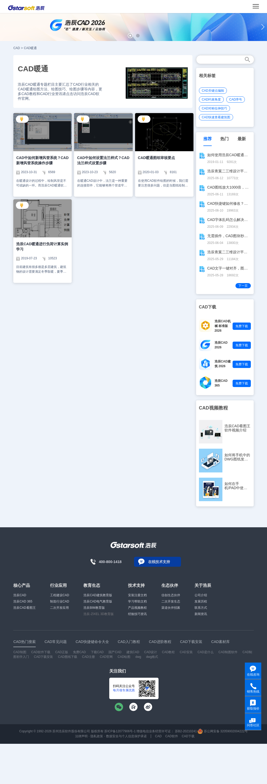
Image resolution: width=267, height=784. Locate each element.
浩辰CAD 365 (22, 601)
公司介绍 (201, 595)
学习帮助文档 (137, 601)
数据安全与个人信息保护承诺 (126, 736)
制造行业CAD (59, 601)
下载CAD (97, 652)
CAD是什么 (206, 652)
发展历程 (201, 601)
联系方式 (201, 608)
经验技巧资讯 (137, 614)
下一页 (243, 286)
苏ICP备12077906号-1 (120, 731)
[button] (130, 36)
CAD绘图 (124, 657)
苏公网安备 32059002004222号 (223, 731)
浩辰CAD (19, 595)
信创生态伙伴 (170, 595)
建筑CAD (132, 652)
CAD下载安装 (43, 657)
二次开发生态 (170, 601)
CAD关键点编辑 (213, 90)
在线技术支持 (159, 562)
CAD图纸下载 (67, 657)
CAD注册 (88, 657)
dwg (138, 657)
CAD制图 (19, 652)
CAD (16, 48)
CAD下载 (188, 736)
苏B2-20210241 (186, 731)
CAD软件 (171, 736)
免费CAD (79, 652)
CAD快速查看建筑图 (216, 117)
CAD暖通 (30, 48)
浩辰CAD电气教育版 (97, 601)
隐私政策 (96, 736)
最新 (242, 139)
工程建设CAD (59, 595)
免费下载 (241, 326)
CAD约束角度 (211, 99)
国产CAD (114, 652)
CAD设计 (150, 652)
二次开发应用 (59, 608)
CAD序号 (235, 99)
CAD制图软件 (228, 652)
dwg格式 (152, 657)
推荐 (207, 139)
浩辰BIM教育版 (94, 608)
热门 (224, 139)
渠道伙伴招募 (170, 608)
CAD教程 (168, 652)
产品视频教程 (137, 608)
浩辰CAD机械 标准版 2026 (223, 325)
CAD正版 (61, 652)
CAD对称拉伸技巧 (214, 108)
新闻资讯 (201, 614)
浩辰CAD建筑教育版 (97, 595)
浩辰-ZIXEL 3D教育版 (98, 614)
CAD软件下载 (40, 652)
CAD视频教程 (213, 408)
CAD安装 (186, 652)
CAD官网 (106, 657)
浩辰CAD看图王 (24, 608)
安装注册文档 (137, 595)
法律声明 (81, 736)
